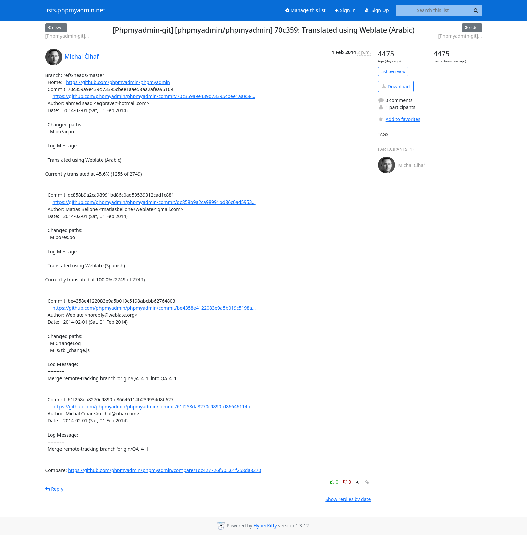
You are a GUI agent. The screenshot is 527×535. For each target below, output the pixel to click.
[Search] (476, 10)
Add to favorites (399, 119)
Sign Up (377, 10)
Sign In (345, 10)
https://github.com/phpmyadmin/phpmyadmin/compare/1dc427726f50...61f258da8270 (164, 470)
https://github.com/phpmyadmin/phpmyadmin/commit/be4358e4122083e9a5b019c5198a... (154, 308)
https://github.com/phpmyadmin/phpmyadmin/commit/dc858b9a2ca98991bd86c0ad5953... (153, 202)
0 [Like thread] (334, 482)
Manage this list (305, 10)
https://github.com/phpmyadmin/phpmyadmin (118, 82)
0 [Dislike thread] (347, 482)
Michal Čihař (82, 56)
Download (396, 86)
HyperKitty (265, 525)
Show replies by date (348, 499)
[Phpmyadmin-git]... (67, 36)
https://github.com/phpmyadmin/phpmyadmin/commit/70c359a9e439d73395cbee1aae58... (153, 96)
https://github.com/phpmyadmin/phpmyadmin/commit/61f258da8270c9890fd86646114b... (153, 406)
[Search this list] (433, 10)
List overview (393, 71)
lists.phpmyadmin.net (75, 10)
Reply (54, 489)
